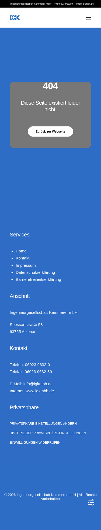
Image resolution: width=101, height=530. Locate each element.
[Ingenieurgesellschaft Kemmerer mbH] (15, 17)
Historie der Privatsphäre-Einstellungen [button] (48, 433)
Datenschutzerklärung (35, 272)
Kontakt (23, 258)
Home (21, 251)
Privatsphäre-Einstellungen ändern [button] (43, 424)
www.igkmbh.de (40, 391)
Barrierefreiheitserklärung (38, 279)
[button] (88, 18)
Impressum (26, 265)
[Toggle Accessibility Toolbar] (91, 502)
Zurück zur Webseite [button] (50, 131)
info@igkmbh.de (38, 383)
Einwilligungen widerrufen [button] (35, 443)
